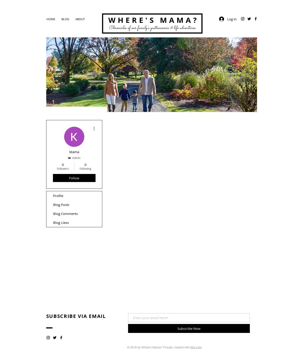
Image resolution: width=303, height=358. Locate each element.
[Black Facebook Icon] (255, 19)
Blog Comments (65, 213)
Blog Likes (61, 222)
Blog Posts (61, 204)
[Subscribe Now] (189, 328)
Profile (58, 195)
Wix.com (196, 347)
